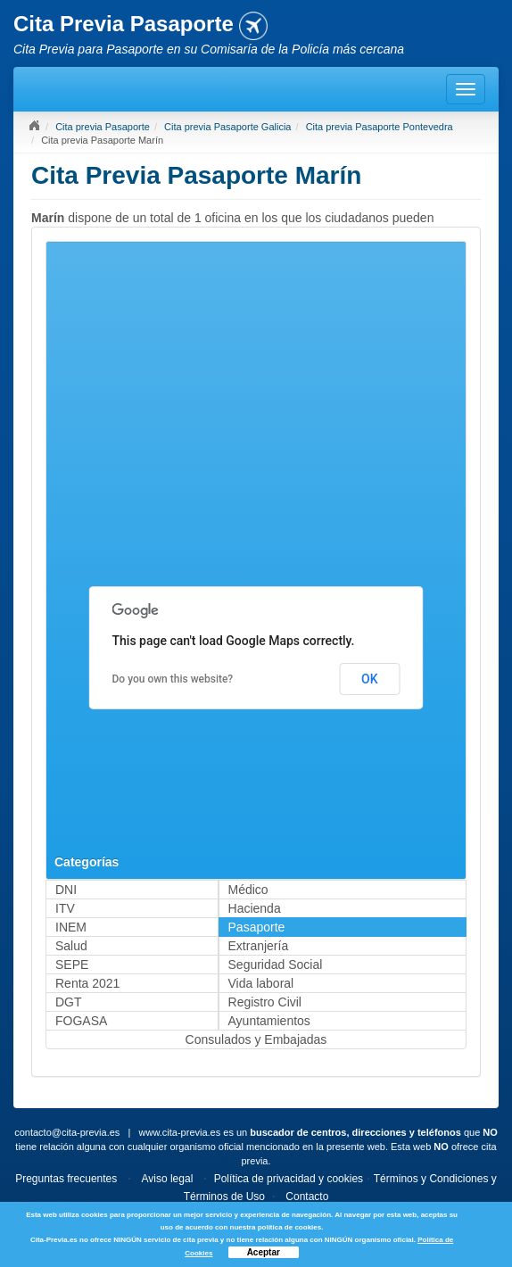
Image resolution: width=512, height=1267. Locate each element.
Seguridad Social (275, 964)
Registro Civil (264, 1002)
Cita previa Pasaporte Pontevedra (379, 126)
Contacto (306, 1196)
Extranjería (258, 946)
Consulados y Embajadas (256, 1039)
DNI (66, 889)
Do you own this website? (173, 679)
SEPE (71, 964)
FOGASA (81, 1021)
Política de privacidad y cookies (288, 1178)
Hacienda (254, 908)
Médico (248, 889)
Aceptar (263, 1252)
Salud (71, 946)
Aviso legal (167, 1178)
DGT (68, 1002)
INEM (71, 927)
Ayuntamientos (269, 1021)
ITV (65, 908)
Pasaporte (256, 927)
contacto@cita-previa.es (67, 1132)
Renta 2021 (87, 983)
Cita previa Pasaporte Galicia (227, 126)
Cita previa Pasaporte (102, 126)
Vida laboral (261, 983)
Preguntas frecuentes (66, 1178)
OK (369, 679)
